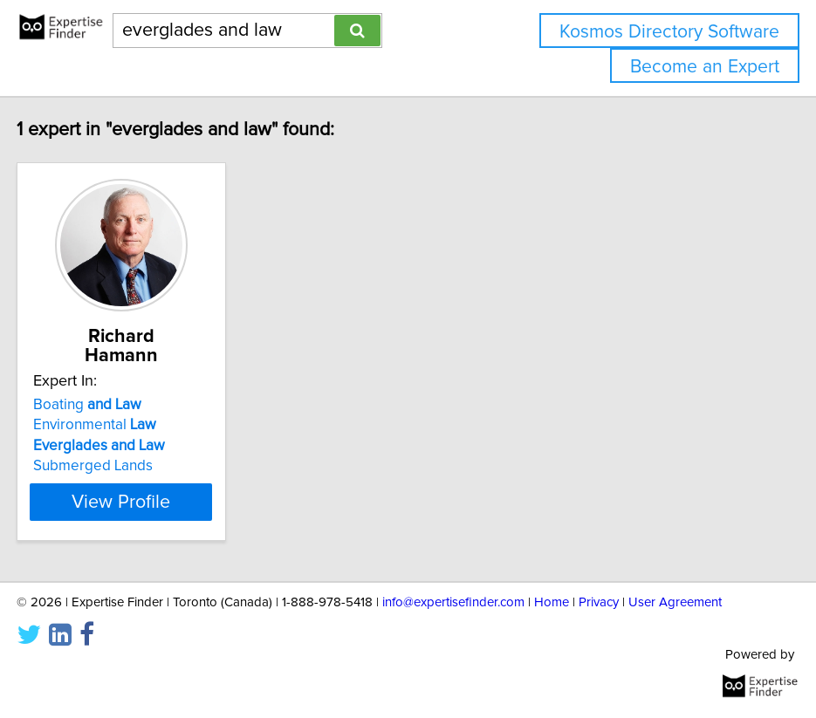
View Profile (185, 501)
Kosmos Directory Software (669, 32)
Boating (152, 405)
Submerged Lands (157, 466)
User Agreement (675, 602)
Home (551, 602)
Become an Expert (704, 67)
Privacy (599, 602)
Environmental (159, 425)
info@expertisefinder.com (453, 602)
